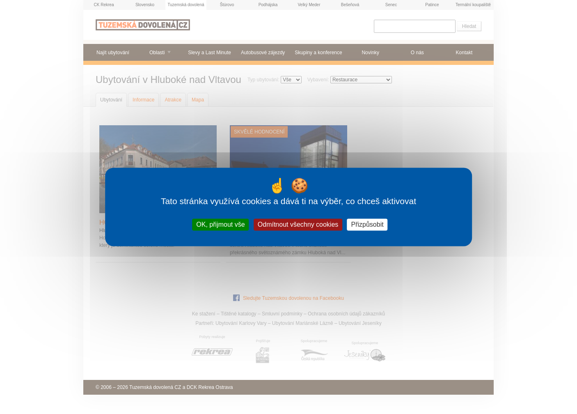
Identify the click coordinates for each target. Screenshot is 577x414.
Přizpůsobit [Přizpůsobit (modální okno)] (367, 224)
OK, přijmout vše (220, 224)
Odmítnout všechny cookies (298, 224)
